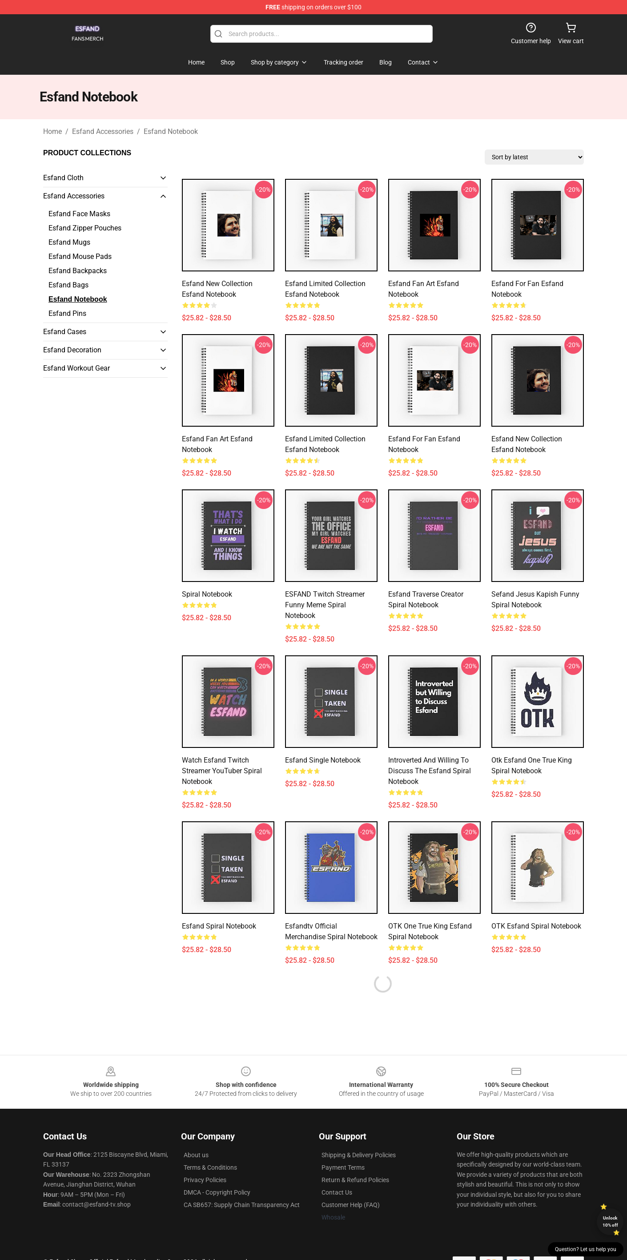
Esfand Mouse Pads (80, 256)
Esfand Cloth (63, 178)
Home (52, 131)
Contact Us (337, 1192)
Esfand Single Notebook (323, 760)
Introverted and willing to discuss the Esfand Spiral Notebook (429, 771)
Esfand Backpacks (77, 271)
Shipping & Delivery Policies (359, 1155)
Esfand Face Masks (79, 214)
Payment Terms (343, 1167)
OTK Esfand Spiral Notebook (536, 926)
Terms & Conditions (210, 1167)
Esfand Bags (68, 285)
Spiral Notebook (207, 594)
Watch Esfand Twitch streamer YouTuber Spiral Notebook (222, 771)
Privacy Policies (205, 1179)
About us (196, 1155)
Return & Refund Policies (355, 1179)
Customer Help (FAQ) (351, 1204)
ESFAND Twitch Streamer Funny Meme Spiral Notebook (325, 605)
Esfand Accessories (102, 131)
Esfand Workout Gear (76, 368)
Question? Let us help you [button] (585, 1249)
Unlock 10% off (610, 1222)
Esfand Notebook (171, 131)
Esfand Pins (67, 313)
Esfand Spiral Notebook (219, 926)
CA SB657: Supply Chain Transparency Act (242, 1204)
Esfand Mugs (69, 242)
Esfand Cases (64, 331)
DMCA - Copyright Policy (217, 1192)
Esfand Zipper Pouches (84, 228)
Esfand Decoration (72, 350)
